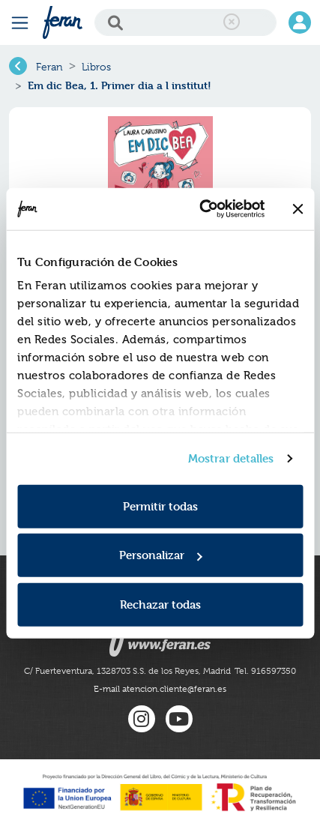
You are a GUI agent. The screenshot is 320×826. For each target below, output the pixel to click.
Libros (96, 67)
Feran (49, 67)
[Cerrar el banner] (297, 209)
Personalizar (160, 555)
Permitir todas (160, 505)
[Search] (185, 22)
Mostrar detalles (231, 458)
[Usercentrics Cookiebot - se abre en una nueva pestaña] (201, 209)
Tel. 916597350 (265, 671)
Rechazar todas (160, 604)
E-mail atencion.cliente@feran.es (160, 689)
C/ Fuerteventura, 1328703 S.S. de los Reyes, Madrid (127, 671)
